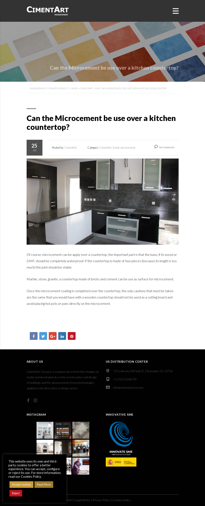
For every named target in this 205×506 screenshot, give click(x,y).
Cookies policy (121, 500)
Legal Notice (82, 500)
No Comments (164, 147)
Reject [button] (16, 493)
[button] (45, 430)
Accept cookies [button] (21, 484)
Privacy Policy (101, 500)
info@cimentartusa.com (128, 387)
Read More (44, 484)
